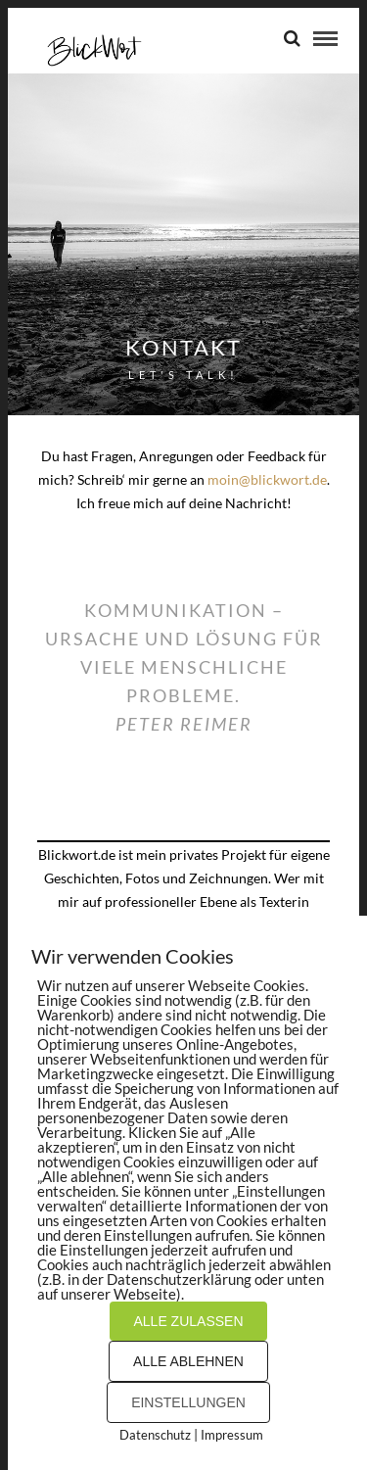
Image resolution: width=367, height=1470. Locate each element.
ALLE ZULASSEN (188, 1321)
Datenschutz (155, 1435)
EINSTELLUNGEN (188, 1402)
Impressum (232, 1435)
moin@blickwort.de (267, 479)
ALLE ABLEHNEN (188, 1361)
